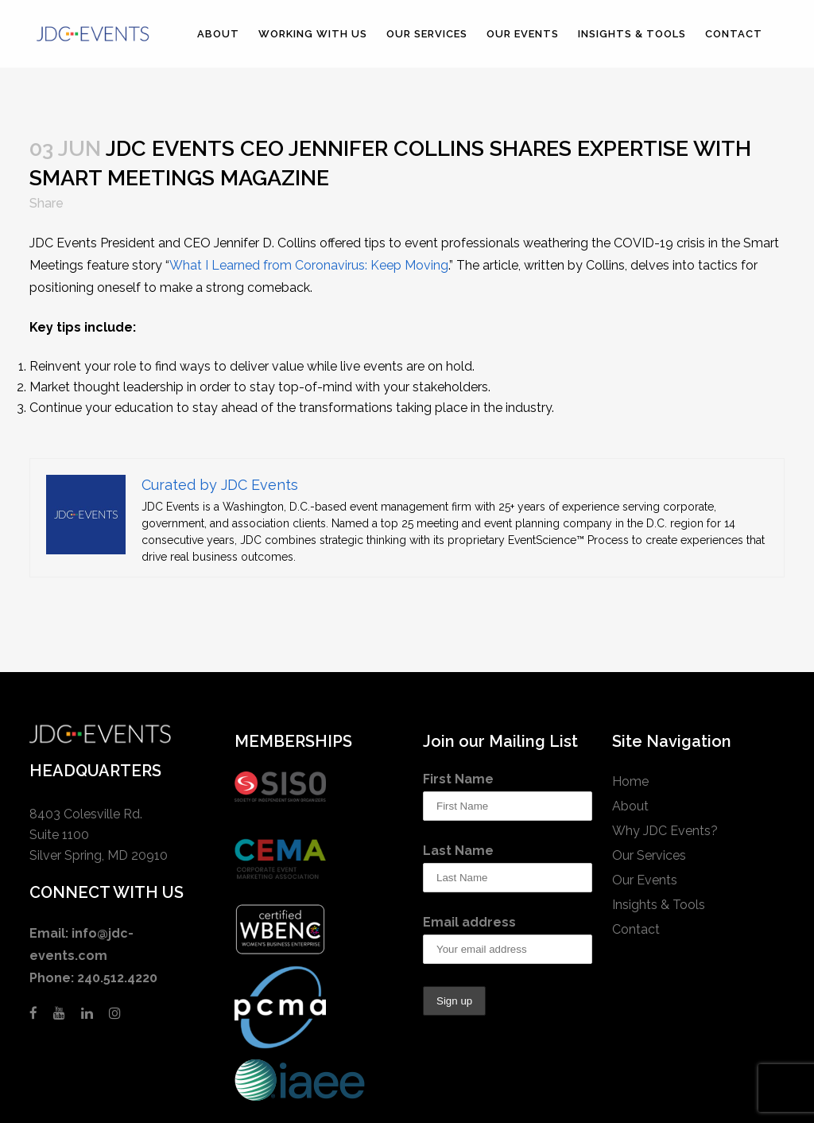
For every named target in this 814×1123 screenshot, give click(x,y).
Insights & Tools (658, 904)
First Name (458, 779)
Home (630, 781)
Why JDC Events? (665, 830)
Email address (469, 922)
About (630, 806)
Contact (636, 929)
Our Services (649, 855)
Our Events (644, 880)
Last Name (458, 850)
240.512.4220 (117, 977)
